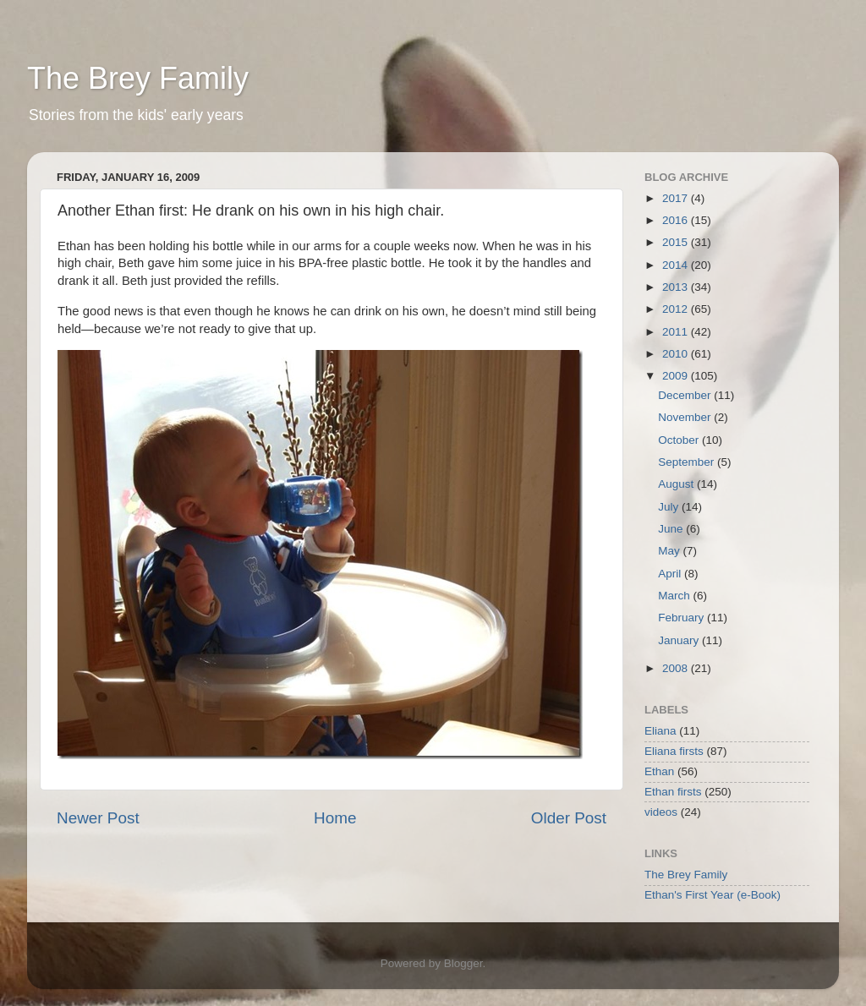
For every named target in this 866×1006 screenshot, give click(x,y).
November (686, 417)
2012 (676, 309)
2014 (676, 265)
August (677, 484)
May (670, 550)
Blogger (463, 963)
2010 (676, 353)
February (682, 617)
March (675, 595)
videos (660, 812)
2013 (676, 287)
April (671, 573)
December (686, 395)
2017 (676, 198)
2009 (676, 375)
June (672, 528)
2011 (676, 331)
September (687, 462)
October (680, 440)
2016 (676, 220)
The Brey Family (138, 78)
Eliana (660, 730)
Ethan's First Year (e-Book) (712, 894)
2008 (676, 668)
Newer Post (98, 818)
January (680, 640)
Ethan (659, 771)
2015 (676, 242)
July (670, 506)
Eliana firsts (674, 751)
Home (335, 818)
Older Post (568, 818)
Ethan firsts (673, 791)
